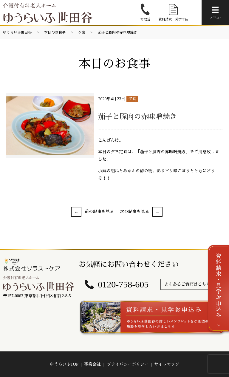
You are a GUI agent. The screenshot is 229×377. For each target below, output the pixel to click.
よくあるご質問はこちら (187, 284)
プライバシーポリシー (127, 364)
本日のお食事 (55, 32)
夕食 (81, 32)
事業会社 (92, 364)
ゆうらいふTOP (64, 364)
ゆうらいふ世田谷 (17, 32)
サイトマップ (166, 364)
